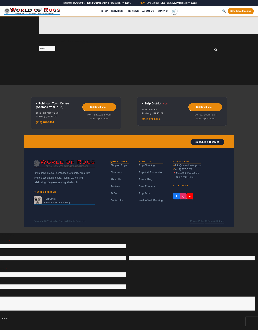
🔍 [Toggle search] (224, 11)
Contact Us (116, 200)
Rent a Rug (145, 179)
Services (118, 11)
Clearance (116, 172)
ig (183, 196)
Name (2, 252)
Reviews (133, 11)
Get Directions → (99, 107)
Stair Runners (147, 186)
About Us (148, 11)
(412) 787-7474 (45, 122)
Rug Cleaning (147, 165)
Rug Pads (144, 193)
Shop (104, 11)
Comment (4, 293)
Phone (3, 281)
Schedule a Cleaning (240, 11)
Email (4, 269)
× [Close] (2, 328)
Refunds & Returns (214, 221)
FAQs (113, 193)
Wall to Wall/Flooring (151, 200)
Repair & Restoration (151, 172)
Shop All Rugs (118, 165)
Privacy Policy (197, 221)
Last (131, 262)
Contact (163, 11)
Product (5, 240)
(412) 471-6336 (151, 118)
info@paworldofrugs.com (188, 165)
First (2, 262)
